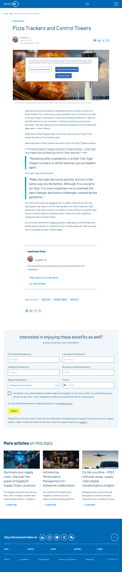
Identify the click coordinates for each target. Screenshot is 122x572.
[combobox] (65, 385)
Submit (14, 411)
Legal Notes (24, 559)
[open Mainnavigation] (116, 4)
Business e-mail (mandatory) (76, 367)
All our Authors (37, 283)
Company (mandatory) (18, 367)
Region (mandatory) (17, 380)
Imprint (7, 559)
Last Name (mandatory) (74, 354)
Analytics (53, 202)
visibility (74, 300)
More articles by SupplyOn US (44, 277)
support (83, 422)
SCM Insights (18, 21)
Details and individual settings (40, 69)
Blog (6, 549)
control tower (60, 300)
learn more (11, 504)
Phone (66, 380)
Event (53, 549)
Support (78, 549)
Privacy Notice (43, 559)
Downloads (90, 559)
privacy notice (65, 403)
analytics (46, 300)
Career (30, 549)
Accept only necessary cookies (67, 69)
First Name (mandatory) (19, 354)
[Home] (11, 4)
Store (99, 549)
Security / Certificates (67, 559)
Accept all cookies (63, 75)
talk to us (55, 222)
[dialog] (61, 69)
